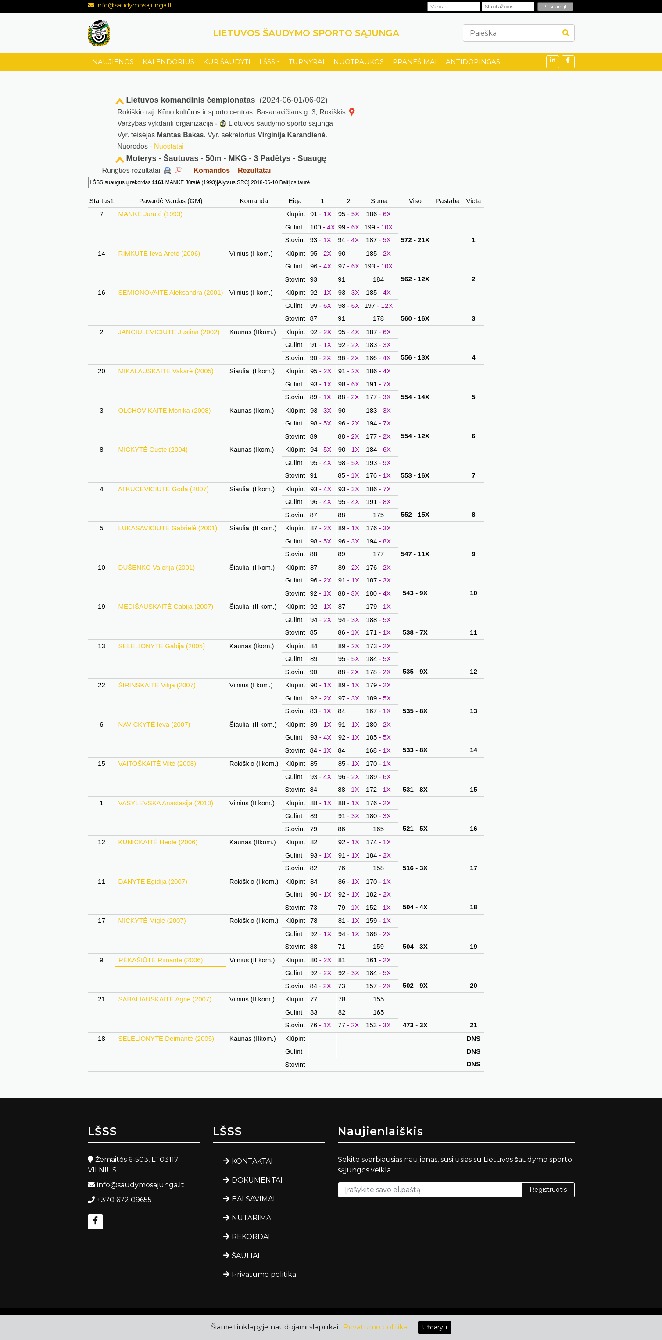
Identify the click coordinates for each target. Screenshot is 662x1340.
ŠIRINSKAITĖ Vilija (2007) (156, 685)
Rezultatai (254, 170)
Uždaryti (434, 1327)
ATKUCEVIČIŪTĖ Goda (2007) (163, 489)
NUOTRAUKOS (358, 61)
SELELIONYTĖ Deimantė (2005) (166, 1038)
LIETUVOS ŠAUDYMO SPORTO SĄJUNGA (306, 33)
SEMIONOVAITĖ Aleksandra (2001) (170, 292)
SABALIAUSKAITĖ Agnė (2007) (164, 999)
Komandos (211, 170)
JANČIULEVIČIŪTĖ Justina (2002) (168, 332)
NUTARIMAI (252, 1218)
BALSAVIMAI (253, 1199)
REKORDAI (251, 1237)
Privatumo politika (264, 1274)
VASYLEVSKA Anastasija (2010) (165, 803)
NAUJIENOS (113, 61)
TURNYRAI (307, 61)
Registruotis (548, 1189)
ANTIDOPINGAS (473, 61)
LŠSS (267, 61)
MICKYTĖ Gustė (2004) (153, 449)
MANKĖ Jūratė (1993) (150, 214)
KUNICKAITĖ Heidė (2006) (157, 842)
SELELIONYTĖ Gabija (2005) (161, 646)
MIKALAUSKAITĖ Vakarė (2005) (165, 371)
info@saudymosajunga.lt (134, 5)
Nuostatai (169, 146)
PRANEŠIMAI (415, 61)
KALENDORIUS (168, 61)
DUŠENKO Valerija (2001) (156, 567)
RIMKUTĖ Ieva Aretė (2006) (159, 253)
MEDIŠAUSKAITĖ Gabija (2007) (165, 606)
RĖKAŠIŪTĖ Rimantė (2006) (161, 960)
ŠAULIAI (246, 1255)
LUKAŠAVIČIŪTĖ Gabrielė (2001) (167, 528)
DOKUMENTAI (257, 1180)
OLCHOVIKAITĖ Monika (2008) (164, 410)
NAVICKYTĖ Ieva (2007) (154, 724)
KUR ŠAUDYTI (226, 61)
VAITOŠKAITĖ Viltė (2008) (157, 763)
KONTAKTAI (252, 1161)
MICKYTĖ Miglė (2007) (152, 920)
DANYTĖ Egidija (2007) (152, 881)
